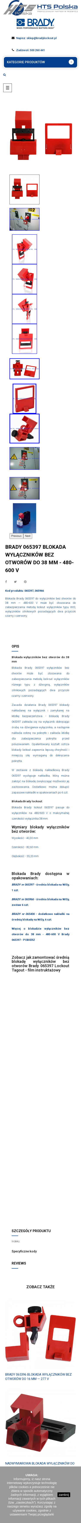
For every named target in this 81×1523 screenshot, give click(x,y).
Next (27, 536)
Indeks (16, 1241)
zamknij (64, 1494)
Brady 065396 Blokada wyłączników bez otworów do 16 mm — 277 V (38, 1377)
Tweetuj (15, 582)
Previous (16, 536)
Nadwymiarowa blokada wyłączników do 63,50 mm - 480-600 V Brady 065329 (40, 1466)
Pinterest (25, 582)
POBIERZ (29, 939)
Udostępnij (6, 582)
